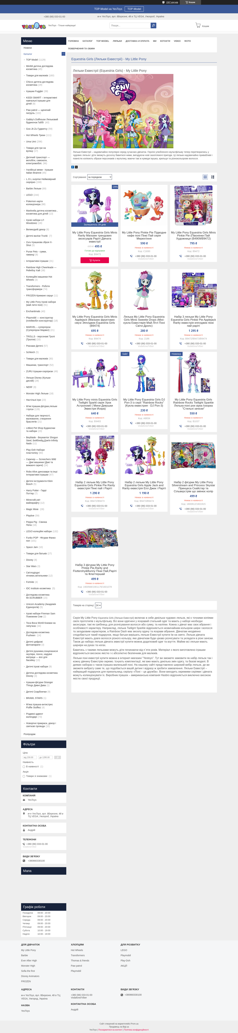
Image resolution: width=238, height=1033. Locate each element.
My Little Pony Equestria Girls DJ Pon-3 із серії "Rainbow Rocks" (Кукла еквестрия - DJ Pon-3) (144, 402)
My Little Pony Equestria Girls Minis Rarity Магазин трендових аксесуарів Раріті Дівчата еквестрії (94, 237)
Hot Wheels (77, 950)
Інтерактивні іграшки (37, 261)
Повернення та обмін (81, 48)
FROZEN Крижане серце (39, 295)
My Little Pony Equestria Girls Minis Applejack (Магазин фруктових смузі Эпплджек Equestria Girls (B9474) (94, 321)
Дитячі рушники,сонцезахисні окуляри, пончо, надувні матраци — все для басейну (42, 655)
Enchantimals (33, 311)
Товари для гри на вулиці (36, 149)
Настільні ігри (33, 400)
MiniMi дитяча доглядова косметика (39, 67)
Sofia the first (28, 971)
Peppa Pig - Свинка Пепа (36, 523)
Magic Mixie (32, 509)
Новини (28, 47)
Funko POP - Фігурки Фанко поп (41, 539)
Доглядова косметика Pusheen (37, 634)
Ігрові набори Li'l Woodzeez (35, 221)
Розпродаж (29, 734)
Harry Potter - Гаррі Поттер (36, 492)
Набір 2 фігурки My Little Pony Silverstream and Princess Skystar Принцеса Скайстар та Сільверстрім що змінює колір (193, 487)
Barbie (24, 955)
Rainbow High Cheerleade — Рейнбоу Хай (41, 269)
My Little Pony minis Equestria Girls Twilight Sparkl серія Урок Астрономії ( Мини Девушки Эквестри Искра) (94, 404)
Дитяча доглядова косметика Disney (42, 674)
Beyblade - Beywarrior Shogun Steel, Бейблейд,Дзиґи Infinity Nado (42, 440)
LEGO (29, 195)
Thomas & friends (80, 960)
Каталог (88, 41)
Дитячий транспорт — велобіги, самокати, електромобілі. (38, 160)
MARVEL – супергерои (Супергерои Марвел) (38, 328)
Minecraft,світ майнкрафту (33, 501)
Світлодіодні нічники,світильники (37, 574)
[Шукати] (153, 25)
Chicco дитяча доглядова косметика (39, 83)
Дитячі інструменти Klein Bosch (39, 482)
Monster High (28, 965)
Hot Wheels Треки (35, 135)
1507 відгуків (172, 2)
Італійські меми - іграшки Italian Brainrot (39, 171)
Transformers (78, 955)
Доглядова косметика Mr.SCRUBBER (37, 596)
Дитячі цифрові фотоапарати (34, 643)
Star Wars (31, 566)
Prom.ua (134, 1024)
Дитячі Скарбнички (36, 691)
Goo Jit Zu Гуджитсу (36, 128)
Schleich (30, 352)
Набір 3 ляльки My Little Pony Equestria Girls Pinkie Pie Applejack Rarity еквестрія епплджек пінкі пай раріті (193, 321)
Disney (29, 560)
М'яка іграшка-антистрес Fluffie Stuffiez (39, 706)
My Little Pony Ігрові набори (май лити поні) (41, 303)
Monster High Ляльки (37, 393)
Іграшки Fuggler (34, 91)
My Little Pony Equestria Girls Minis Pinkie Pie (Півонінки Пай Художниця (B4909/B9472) (193, 235)
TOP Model (102, 41)
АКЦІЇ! (124, 965)
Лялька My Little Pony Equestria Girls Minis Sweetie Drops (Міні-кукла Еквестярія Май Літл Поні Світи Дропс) (144, 321)
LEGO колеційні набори (39, 531)
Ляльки (117, 41)
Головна (73, 41)
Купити (96, 260)
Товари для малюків (37, 75)
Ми (154, 41)
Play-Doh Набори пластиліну (35, 451)
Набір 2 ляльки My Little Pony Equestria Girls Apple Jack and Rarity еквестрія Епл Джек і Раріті (144, 485)
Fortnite (30, 582)
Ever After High (29, 960)
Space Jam (32, 547)
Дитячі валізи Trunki (37, 235)
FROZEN (26, 981)
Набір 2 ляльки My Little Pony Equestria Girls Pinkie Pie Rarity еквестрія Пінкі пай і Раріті (95, 485)
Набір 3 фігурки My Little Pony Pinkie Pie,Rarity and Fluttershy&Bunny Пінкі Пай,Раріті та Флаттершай (95, 570)
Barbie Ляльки (33, 188)
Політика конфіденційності (136, 1030)
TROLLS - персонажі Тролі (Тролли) (40, 338)
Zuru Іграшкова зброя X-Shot (39, 244)
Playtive (30, 515)
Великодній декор (35, 229)
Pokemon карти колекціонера (34, 203)
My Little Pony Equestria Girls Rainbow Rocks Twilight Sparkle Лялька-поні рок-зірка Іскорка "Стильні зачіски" (193, 404)
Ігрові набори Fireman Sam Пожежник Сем (40, 615)
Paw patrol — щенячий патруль (38, 111)
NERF (29, 387)
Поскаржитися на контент (110, 1030)
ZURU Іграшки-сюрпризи (39, 371)
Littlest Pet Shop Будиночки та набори (40, 429)
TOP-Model (134, 9)
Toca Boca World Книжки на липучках (41, 624)
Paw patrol (76, 965)
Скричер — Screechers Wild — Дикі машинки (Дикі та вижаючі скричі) (41, 462)
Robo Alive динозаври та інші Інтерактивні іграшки (41, 473)
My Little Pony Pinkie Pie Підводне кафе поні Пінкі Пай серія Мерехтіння (144, 235)
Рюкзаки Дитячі (34, 346)
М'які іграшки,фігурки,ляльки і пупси (41, 408)
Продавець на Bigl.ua (119, 1027)
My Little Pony (28, 950)
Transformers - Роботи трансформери (38, 287)
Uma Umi (31, 141)
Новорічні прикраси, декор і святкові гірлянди (41, 725)
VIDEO (177, 41)
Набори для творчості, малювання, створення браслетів (38, 418)
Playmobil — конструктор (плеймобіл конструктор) (39, 319)
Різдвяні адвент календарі (34, 715)
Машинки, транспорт (37, 365)
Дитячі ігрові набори (37, 666)
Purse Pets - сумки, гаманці (36, 253)
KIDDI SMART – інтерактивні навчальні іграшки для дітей (41, 100)
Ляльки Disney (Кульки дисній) (38, 379)
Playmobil (76, 971)
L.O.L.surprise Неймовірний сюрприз (41, 180)
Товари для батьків (36, 553)
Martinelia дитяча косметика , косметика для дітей (42, 212)
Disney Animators (30, 976)
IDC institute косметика (38, 588)
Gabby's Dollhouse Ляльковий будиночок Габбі (42, 121)
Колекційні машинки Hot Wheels (39, 278)
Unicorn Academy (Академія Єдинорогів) (41, 605)
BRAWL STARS (34, 698)
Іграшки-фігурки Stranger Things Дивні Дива (39, 684)
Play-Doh (125, 960)
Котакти (165, 41)
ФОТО (187, 41)
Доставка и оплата (137, 41)
